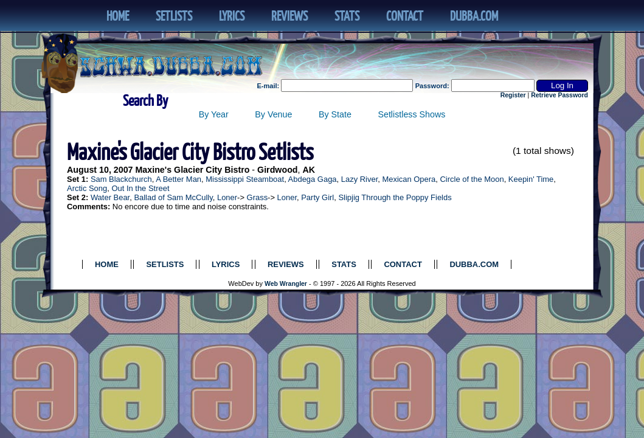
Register (513, 95)
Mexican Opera (408, 179)
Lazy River (359, 179)
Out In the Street (140, 188)
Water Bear (110, 197)
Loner (227, 197)
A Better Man (178, 179)
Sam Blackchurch (121, 179)
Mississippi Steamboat (245, 179)
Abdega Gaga (312, 179)
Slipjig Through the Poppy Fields (394, 197)
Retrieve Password (559, 95)
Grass (257, 197)
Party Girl (317, 197)
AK (309, 170)
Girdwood (277, 170)
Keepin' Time (530, 179)
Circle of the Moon (472, 179)
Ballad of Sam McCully (173, 197)
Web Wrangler (286, 283)
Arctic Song (87, 188)
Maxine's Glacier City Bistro (192, 170)
